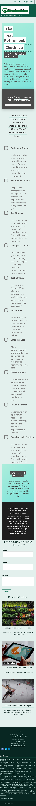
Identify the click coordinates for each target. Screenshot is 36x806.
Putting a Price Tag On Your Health (18, 628)
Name (5, 550)
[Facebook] (19, 2)
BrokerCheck (3, 760)
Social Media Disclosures (6, 773)
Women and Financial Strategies (18, 706)
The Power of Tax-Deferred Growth (18, 668)
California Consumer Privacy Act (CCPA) (14, 791)
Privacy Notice (15, 773)
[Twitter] (15, 2)
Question (5, 575)
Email (5, 562)
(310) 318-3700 (28, 2)
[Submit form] (6, 591)
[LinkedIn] (17, 2)
